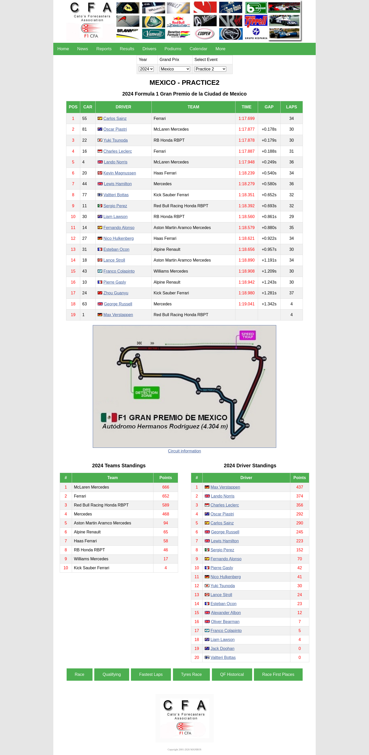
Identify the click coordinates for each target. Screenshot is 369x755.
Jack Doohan (222, 648)
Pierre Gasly (115, 282)
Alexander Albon (226, 613)
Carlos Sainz (115, 118)
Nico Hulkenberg (119, 238)
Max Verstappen (118, 315)
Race (79, 674)
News (82, 48)
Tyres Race (191, 674)
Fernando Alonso (119, 227)
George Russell (118, 304)
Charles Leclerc (118, 151)
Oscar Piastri (115, 129)
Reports (104, 48)
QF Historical (232, 674)
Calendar (198, 48)
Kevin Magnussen (120, 173)
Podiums (173, 48)
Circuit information (184, 451)
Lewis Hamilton (118, 184)
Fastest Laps (151, 674)
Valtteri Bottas (116, 195)
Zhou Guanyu (116, 293)
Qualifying (111, 674)
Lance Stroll (114, 260)
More (220, 48)
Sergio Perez (115, 206)
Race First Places (278, 674)
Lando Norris (116, 162)
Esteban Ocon (116, 249)
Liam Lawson (116, 216)
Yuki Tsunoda (116, 140)
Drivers (149, 48)
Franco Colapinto (119, 271)
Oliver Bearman (225, 621)
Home (63, 48)
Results (127, 48)
